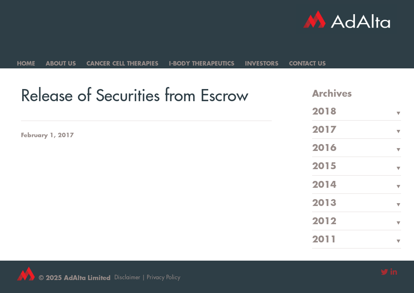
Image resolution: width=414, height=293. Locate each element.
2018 (324, 111)
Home (26, 63)
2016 (324, 148)
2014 (324, 185)
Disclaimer (127, 277)
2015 (324, 166)
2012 (324, 221)
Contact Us (307, 63)
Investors (262, 63)
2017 (324, 130)
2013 (324, 203)
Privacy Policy (163, 277)
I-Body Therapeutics (201, 63)
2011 (324, 239)
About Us (61, 63)
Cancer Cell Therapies (122, 63)
